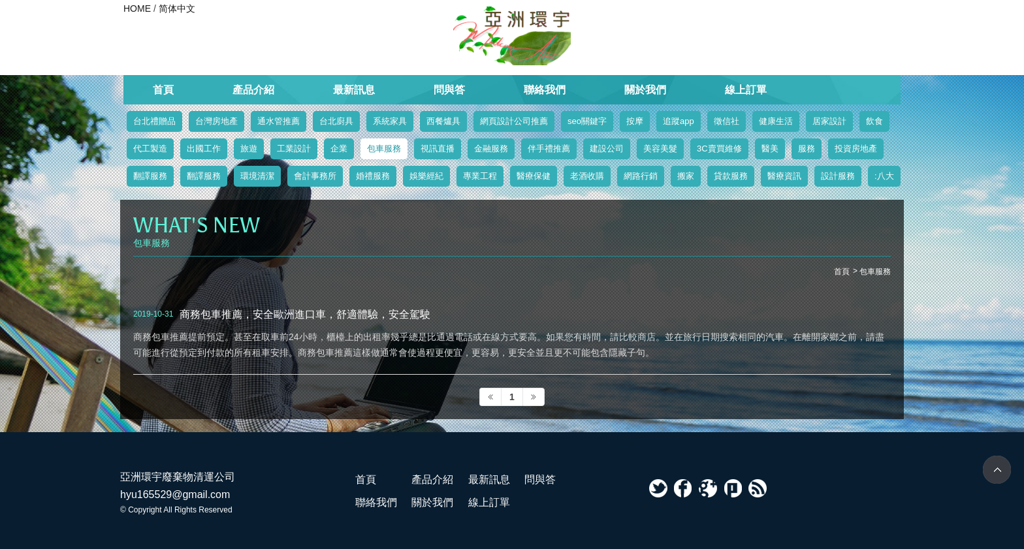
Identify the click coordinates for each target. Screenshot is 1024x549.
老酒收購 (587, 176)
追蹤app (678, 121)
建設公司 (607, 148)
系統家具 (390, 121)
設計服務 (838, 176)
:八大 (884, 176)
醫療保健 (534, 176)
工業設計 (294, 148)
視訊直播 (438, 148)
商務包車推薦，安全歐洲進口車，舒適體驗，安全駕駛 (305, 314)
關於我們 (645, 89)
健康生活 (776, 121)
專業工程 (480, 176)
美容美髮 (660, 148)
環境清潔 (257, 176)
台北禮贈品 (154, 121)
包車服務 (384, 148)
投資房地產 (856, 148)
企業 (338, 148)
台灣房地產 (216, 121)
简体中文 (177, 8)
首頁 (163, 89)
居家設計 (829, 121)
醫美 (769, 148)
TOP (997, 470)
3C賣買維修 (719, 148)
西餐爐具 (443, 121)
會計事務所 (315, 176)
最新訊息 (354, 89)
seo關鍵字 (587, 121)
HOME (137, 8)
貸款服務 (731, 176)
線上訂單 (746, 89)
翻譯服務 (150, 176)
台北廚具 (336, 121)
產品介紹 (253, 89)
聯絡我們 (545, 89)
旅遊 (248, 148)
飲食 (874, 121)
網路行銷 (641, 176)
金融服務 (491, 148)
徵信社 (726, 121)
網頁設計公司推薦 (514, 121)
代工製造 (150, 148)
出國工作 (204, 148)
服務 (806, 148)
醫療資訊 (784, 176)
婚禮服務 (373, 176)
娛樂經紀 (426, 176)
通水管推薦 (278, 121)
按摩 (634, 121)
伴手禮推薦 (549, 148)
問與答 (449, 89)
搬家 (685, 176)
